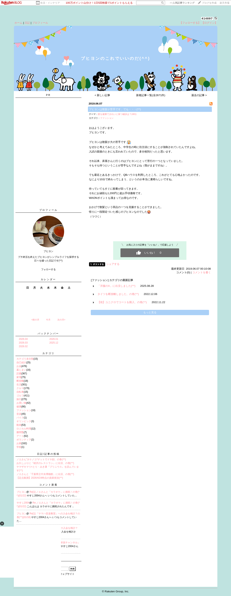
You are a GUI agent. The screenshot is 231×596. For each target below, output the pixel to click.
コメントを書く (201, 272)
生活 (18, 384)
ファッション (23, 410)
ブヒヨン (21, 491)
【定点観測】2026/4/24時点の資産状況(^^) (39, 477)
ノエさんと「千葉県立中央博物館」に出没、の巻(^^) (45, 474)
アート (20, 436)
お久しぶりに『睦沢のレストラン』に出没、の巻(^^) (45, 463)
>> (182, 2)
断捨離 (20, 380)
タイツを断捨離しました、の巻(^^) (118, 294)
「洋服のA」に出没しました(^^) (116, 285)
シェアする (112, 264)
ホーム (18, 22)
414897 (207, 18)
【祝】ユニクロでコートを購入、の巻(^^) (122, 302)
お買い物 (21, 402)
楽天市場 (224, 2)
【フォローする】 (190, 22)
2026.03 (23, 342)
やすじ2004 (23, 502)
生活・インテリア (50, 2)
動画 (18, 425)
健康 (18, 406)
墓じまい (21, 369)
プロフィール (40, 22)
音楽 (18, 414)
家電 (18, 377)
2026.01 (53, 339)
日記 (27, 22)
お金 (18, 366)
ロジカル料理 (23, 428)
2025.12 (53, 342)
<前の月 (35, 319)
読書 (18, 373)
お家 (18, 443)
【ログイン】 (209, 22)
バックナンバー (48, 333)
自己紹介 (21, 362)
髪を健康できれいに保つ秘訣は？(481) (117, 114)
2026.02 (23, 346)
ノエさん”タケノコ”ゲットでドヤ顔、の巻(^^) (41, 459)
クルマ (20, 388)
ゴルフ (20, 395)
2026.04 (23, 339)
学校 (18, 447)
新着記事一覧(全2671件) (150, 95)
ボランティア (23, 439)
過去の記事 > (199, 95)
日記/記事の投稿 (48, 454)
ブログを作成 (209, 2)
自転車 (20, 391)
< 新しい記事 (102, 95)
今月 (48, 319)
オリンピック (23, 421)
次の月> (61, 319)
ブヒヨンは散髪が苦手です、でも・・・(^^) (115, 109)
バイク (20, 417)
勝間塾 (20, 432)
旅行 (18, 399)
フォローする (48, 269)
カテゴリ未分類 (25, 358)
